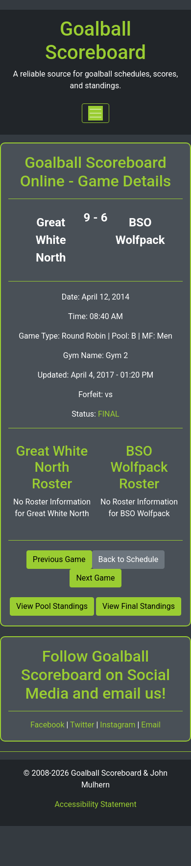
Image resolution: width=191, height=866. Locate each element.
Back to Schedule (128, 559)
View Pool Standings (52, 606)
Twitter (83, 724)
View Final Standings (138, 606)
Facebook (48, 724)
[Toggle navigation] (95, 113)
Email (151, 724)
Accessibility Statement (95, 804)
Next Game (95, 578)
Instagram (118, 724)
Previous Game (59, 559)
